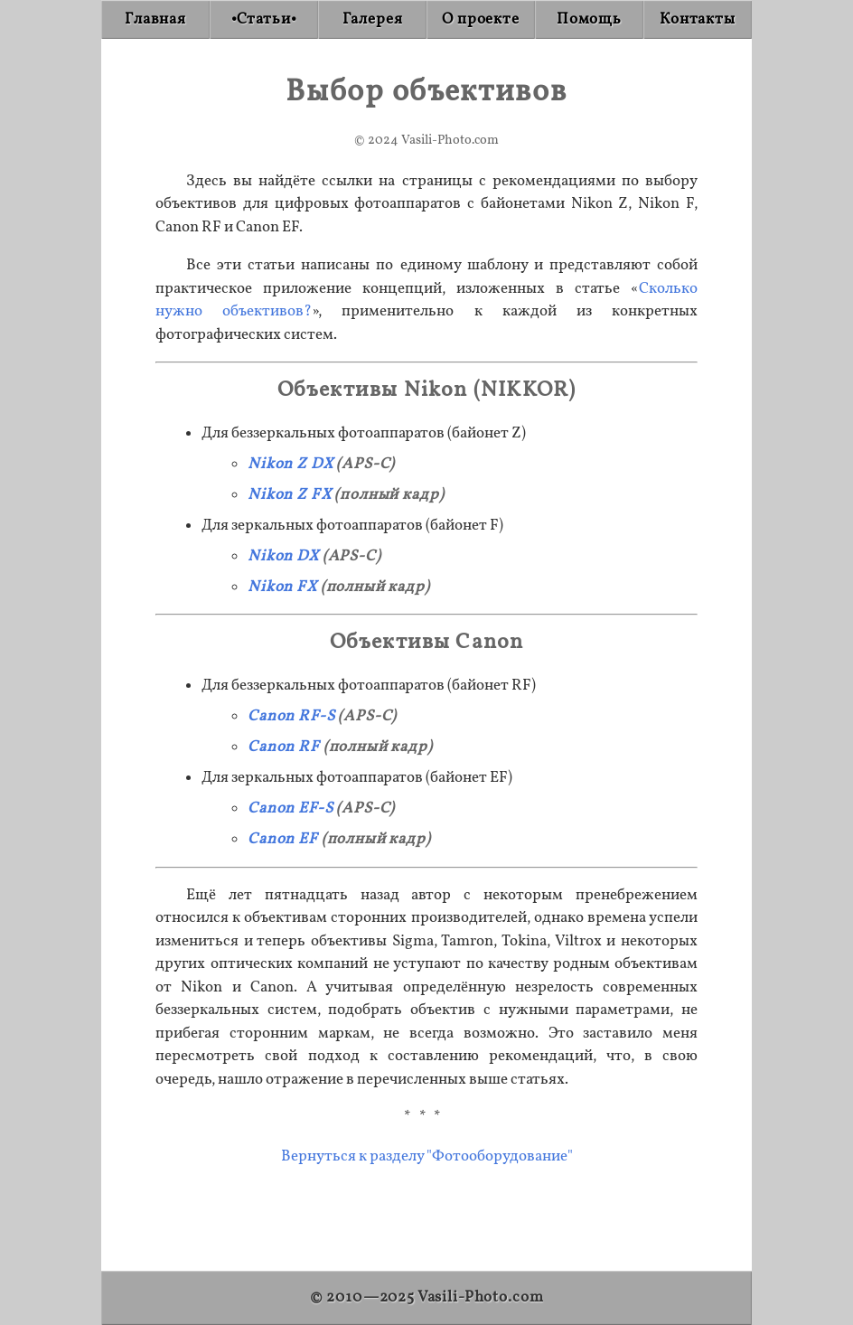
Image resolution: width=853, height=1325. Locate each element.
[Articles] (264, 19)
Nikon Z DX (290, 464)
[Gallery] (372, 19)
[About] (480, 19)
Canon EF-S (290, 808)
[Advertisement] (426, 1210)
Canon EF (283, 839)
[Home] (155, 19)
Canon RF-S (291, 716)
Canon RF (284, 747)
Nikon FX (282, 587)
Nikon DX (283, 556)
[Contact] (697, 19)
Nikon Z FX (290, 494)
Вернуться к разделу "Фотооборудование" (427, 1156)
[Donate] (589, 19)
